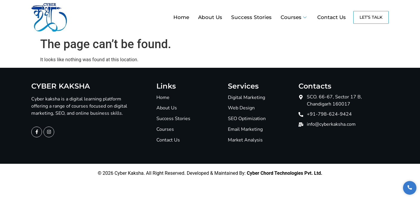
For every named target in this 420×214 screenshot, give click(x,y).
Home (181, 17)
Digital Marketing (246, 98)
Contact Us (331, 17)
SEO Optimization (247, 119)
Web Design (241, 108)
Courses (294, 17)
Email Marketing (245, 129)
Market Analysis (245, 140)
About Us (210, 17)
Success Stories (251, 17)
